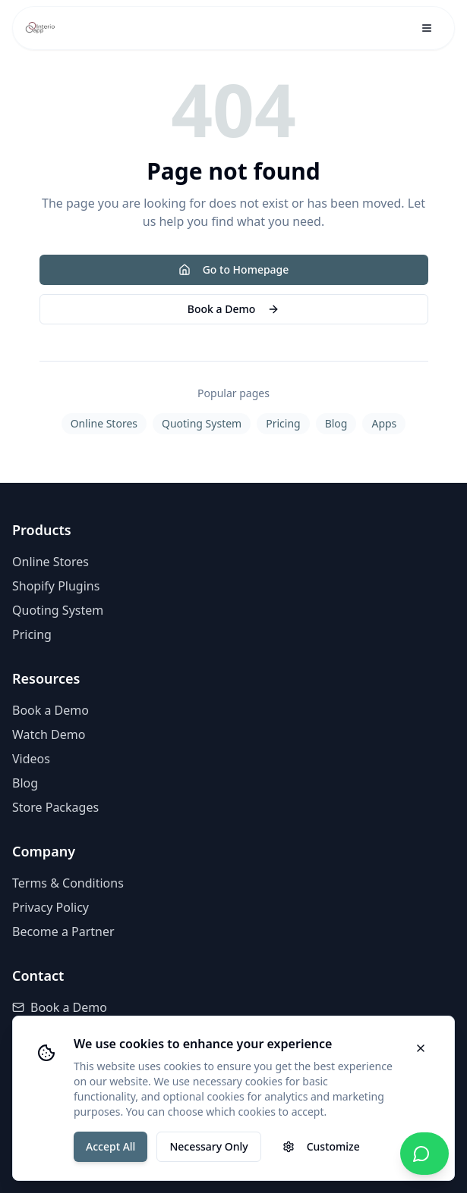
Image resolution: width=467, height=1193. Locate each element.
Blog (336, 423)
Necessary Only (208, 1146)
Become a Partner (63, 931)
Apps (383, 423)
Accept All (110, 1146)
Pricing (283, 423)
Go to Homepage (233, 269)
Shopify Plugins (55, 586)
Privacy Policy (50, 907)
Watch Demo (48, 734)
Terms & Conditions (68, 883)
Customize (321, 1146)
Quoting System (201, 423)
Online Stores (104, 423)
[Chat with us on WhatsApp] (424, 1153)
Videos (31, 758)
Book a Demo (233, 309)
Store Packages (55, 807)
